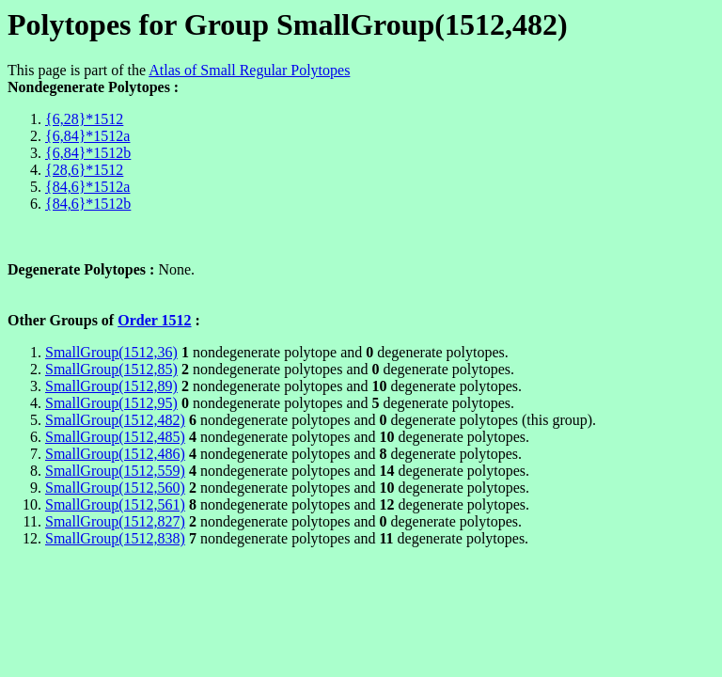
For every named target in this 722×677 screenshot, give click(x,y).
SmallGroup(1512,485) (115, 437)
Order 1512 (154, 320)
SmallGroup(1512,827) (115, 521)
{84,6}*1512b (88, 204)
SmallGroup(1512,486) (115, 454)
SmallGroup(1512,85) (111, 369)
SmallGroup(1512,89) (111, 386)
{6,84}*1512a (87, 136)
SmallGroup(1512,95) (111, 403)
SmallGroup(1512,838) (115, 538)
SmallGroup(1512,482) (115, 420)
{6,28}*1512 (84, 119)
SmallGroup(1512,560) (115, 488)
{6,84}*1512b (88, 153)
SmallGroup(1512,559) (115, 471)
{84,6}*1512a (87, 187)
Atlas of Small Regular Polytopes (249, 70)
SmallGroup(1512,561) (115, 504)
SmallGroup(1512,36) (111, 352)
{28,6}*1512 (84, 170)
